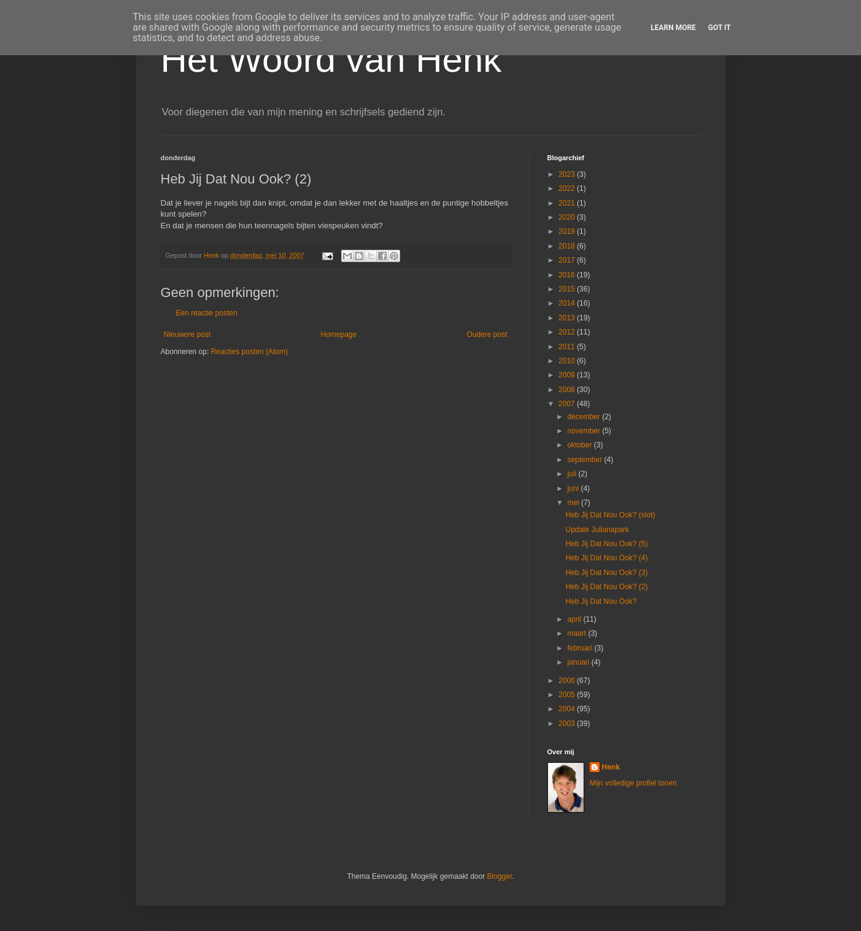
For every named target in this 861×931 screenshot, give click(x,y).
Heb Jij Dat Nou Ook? (600, 601)
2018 (567, 246)
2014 (567, 303)
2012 (567, 332)
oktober (580, 445)
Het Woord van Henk (331, 59)
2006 (567, 680)
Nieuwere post (187, 334)
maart (577, 633)
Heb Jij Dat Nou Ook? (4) (606, 558)
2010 (567, 361)
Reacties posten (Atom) (249, 351)
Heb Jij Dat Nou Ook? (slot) (610, 515)
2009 (567, 375)
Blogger (499, 876)
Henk (611, 767)
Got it (719, 27)
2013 (567, 318)
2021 (567, 203)
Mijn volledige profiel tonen (633, 783)
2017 (567, 260)
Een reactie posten (206, 313)
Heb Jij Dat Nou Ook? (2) (606, 586)
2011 (567, 346)
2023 (567, 174)
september (585, 459)
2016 (567, 275)
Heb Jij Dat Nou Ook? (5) (606, 543)
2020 (567, 217)
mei (574, 502)
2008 (567, 389)
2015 (567, 289)
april (575, 619)
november (584, 431)
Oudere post (486, 334)
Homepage (338, 334)
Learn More (673, 27)
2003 (567, 723)
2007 (567, 404)
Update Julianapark (596, 529)
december (584, 416)
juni (574, 488)
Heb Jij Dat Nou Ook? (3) (606, 572)
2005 (567, 694)
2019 (567, 231)
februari (580, 648)
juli (572, 473)
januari (579, 662)
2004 (567, 709)
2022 (567, 188)
